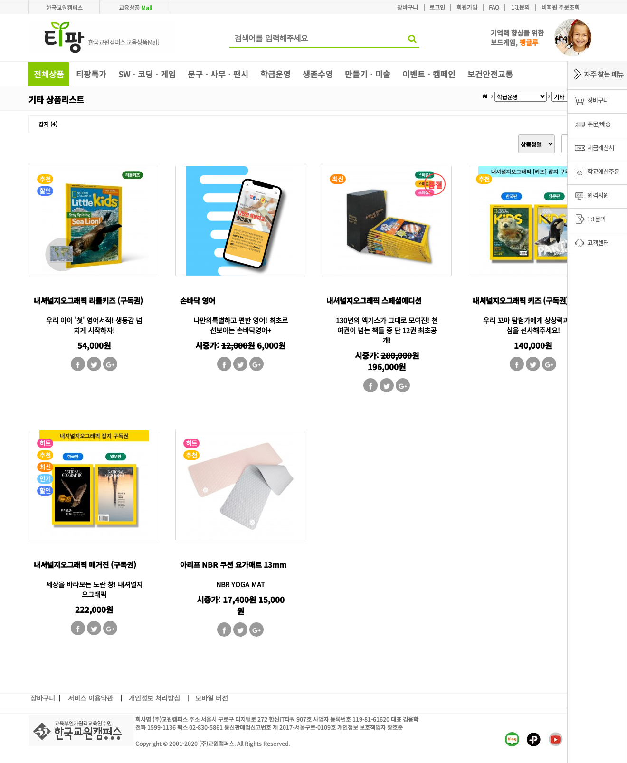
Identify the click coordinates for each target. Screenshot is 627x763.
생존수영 (318, 74)
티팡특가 (91, 74)
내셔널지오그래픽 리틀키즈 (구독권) (88, 300)
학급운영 (275, 74)
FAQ (494, 6)
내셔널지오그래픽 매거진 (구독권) (85, 564)
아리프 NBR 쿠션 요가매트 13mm (233, 564)
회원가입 (466, 6)
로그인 (437, 6)
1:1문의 (520, 6)
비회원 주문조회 (561, 6)
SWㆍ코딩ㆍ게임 (147, 74)
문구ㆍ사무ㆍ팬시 (218, 74)
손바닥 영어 (197, 300)
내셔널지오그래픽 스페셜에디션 (373, 300)
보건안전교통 (490, 74)
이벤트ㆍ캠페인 (429, 74)
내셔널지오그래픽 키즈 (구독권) (521, 300)
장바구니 (407, 6)
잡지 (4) (47, 124)
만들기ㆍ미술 (367, 74)
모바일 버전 (211, 698)
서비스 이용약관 (90, 698)
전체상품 (49, 74)
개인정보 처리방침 (154, 698)
